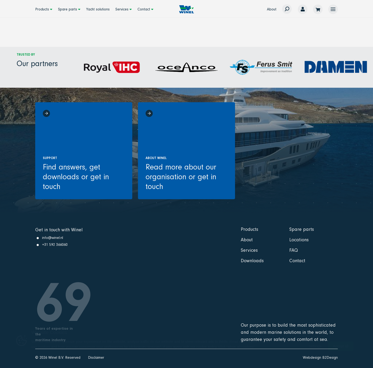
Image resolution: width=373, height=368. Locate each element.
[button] (333, 9)
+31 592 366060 (55, 244)
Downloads (252, 260)
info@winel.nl (52, 238)
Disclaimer (96, 357)
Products (42, 9)
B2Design (330, 357)
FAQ (293, 250)
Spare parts (67, 9)
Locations (299, 239)
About (271, 9)
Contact (143, 9)
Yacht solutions (98, 9)
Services (121, 9)
